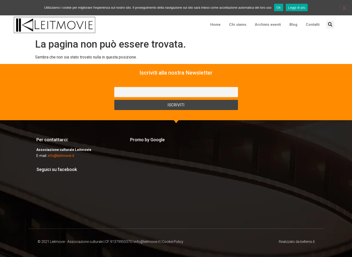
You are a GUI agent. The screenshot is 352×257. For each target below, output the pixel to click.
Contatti (313, 24)
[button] (330, 25)
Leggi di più (296, 7)
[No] (344, 7)
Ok (279, 7)
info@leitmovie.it (61, 156)
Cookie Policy (172, 242)
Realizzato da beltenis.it (297, 242)
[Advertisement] (176, 185)
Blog (293, 24)
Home (215, 24)
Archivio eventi (268, 24)
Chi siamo (237, 24)
